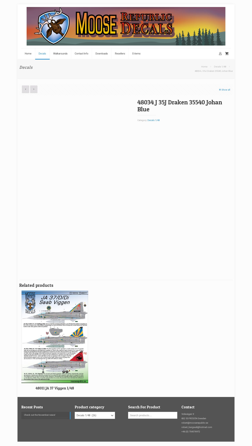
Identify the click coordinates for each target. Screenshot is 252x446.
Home (204, 66)
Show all (224, 89)
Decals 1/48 (220, 66)
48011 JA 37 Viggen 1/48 (55, 388)
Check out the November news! (39, 415)
